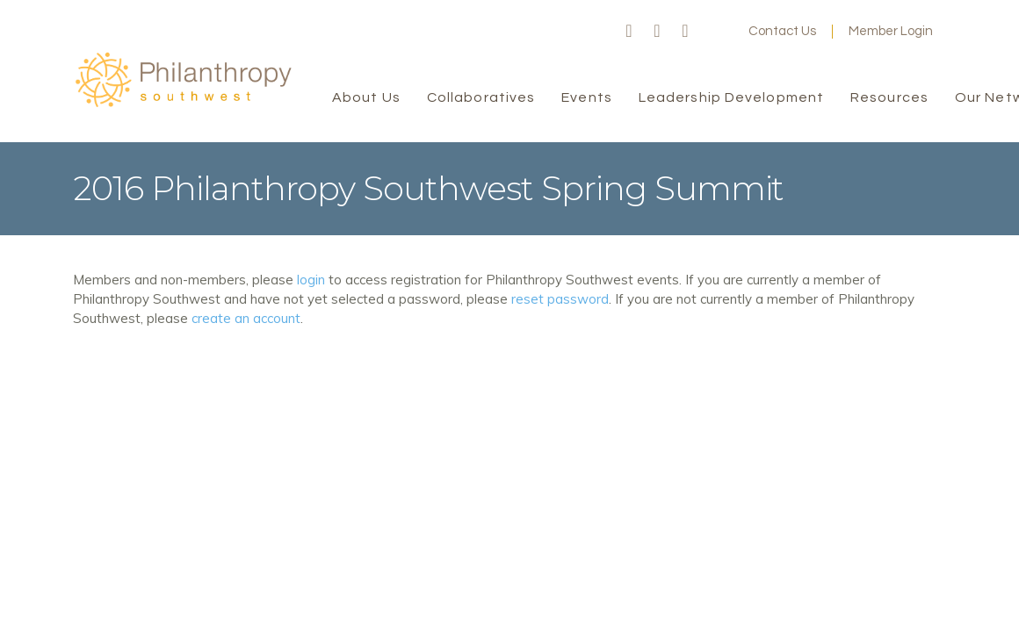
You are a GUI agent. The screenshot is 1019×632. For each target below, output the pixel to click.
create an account (246, 318)
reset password (560, 299)
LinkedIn (685, 31)
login (311, 279)
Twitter (657, 31)
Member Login (891, 31)
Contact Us (782, 31)
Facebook (629, 31)
